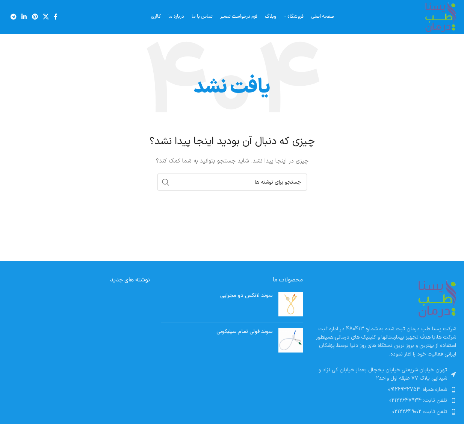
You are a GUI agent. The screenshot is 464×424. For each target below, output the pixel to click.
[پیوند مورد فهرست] (385, 390)
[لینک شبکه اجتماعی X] (45, 17)
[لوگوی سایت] (440, 17)
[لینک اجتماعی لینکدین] (24, 17)
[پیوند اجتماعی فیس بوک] (55, 17)
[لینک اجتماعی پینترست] (34, 17)
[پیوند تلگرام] (13, 17)
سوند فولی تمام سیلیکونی (244, 332)
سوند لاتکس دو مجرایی (246, 295)
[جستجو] (232, 182)
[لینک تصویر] (437, 298)
